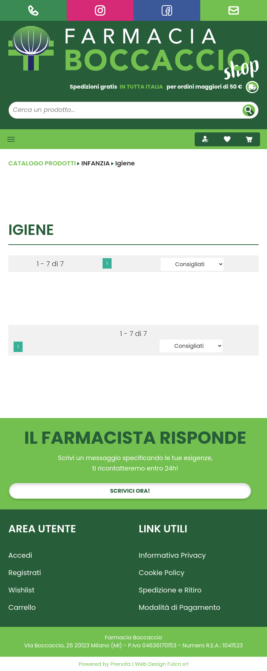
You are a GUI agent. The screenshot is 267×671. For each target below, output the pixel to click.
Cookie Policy (162, 573)
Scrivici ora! (130, 491)
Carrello (22, 607)
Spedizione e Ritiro (170, 590)
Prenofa (120, 664)
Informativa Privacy (172, 555)
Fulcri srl (177, 664)
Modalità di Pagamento (179, 607)
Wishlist (21, 590)
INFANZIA (95, 163)
